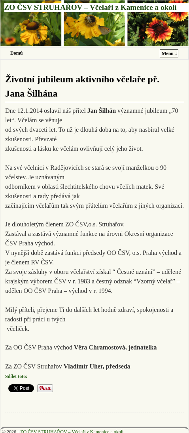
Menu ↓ (169, 53)
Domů (16, 53)
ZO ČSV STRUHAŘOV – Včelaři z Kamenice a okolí (90, 7)
